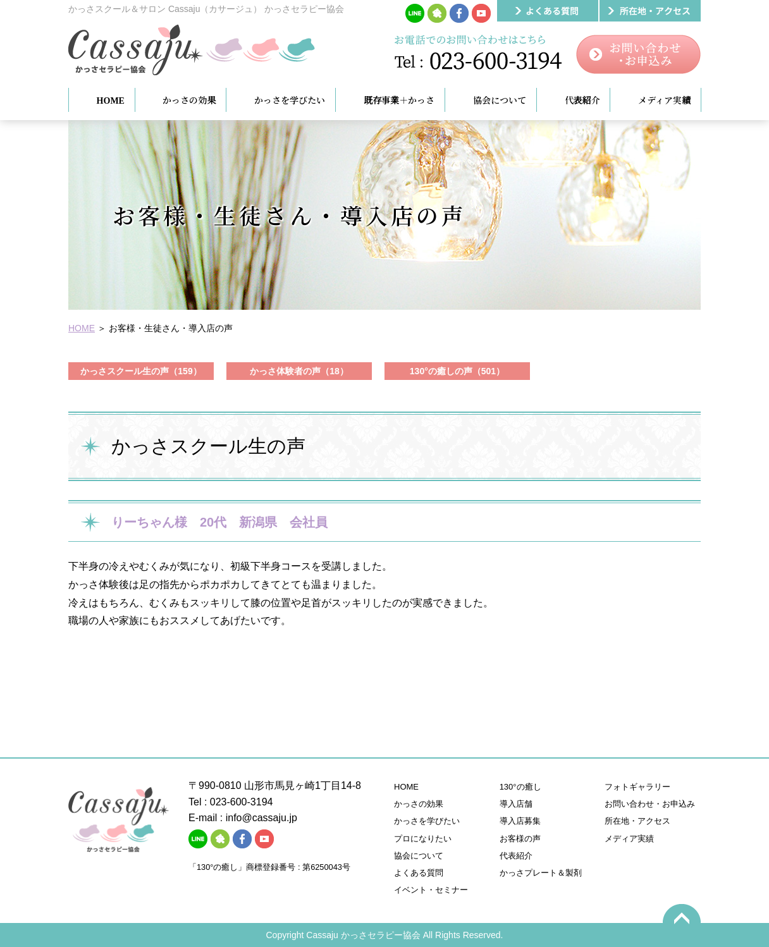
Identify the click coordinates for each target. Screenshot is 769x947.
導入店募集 (520, 821)
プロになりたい (423, 838)
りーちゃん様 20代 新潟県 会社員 (225, 522)
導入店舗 (516, 804)
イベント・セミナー (431, 890)
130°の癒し (520, 786)
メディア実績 (629, 838)
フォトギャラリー (637, 786)
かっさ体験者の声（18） (299, 371)
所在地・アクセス (637, 821)
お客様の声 (520, 838)
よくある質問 (418, 872)
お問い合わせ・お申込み (650, 804)
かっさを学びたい (427, 821)
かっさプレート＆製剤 (541, 872)
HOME (81, 328)
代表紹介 (516, 855)
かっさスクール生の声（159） (140, 371)
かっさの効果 (418, 804)
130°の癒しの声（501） (457, 371)
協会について (418, 855)
